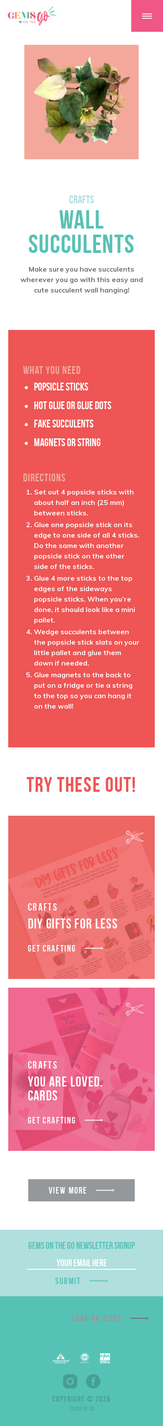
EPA (105, 1358)
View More (68, 1190)
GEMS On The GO (32, 16)
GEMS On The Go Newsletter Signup (81, 1245)
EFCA (84, 1358)
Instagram (70, 1381)
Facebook (93, 1381)
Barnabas (61, 1358)
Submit (68, 1280)
